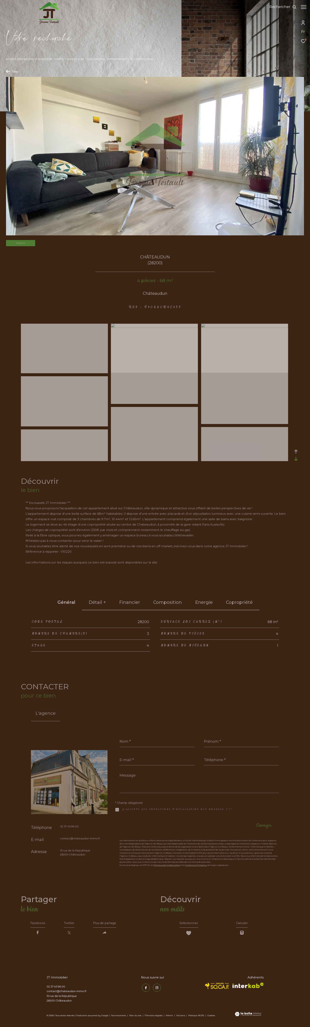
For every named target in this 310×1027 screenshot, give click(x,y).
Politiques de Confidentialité (167, 865)
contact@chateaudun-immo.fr (80, 838)
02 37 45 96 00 (69, 826)
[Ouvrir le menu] (303, 7)
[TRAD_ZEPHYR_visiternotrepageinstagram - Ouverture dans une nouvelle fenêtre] (156, 988)
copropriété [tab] (239, 602)
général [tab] (66, 602)
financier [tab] (129, 602)
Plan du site (135, 1016)
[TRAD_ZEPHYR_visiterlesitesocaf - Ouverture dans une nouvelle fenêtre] (217, 987)
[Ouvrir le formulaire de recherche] (281, 7)
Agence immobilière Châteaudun (29, 59)
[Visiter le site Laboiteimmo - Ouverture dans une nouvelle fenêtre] (248, 1015)
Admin (170, 1016)
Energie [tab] (204, 602)
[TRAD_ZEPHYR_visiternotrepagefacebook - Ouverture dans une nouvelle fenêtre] (145, 988)
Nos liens (181, 1016)
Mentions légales (154, 1016)
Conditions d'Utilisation (196, 865)
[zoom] (64, 371)
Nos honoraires (118, 1016)
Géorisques (166, 562)
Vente (59, 59)
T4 (131, 59)
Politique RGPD (196, 1016)
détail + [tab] (97, 602)
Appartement (117, 59)
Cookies (211, 1017)
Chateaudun (95, 59)
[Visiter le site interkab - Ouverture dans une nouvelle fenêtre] (248, 986)
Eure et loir (75, 59)
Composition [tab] (167, 602)
